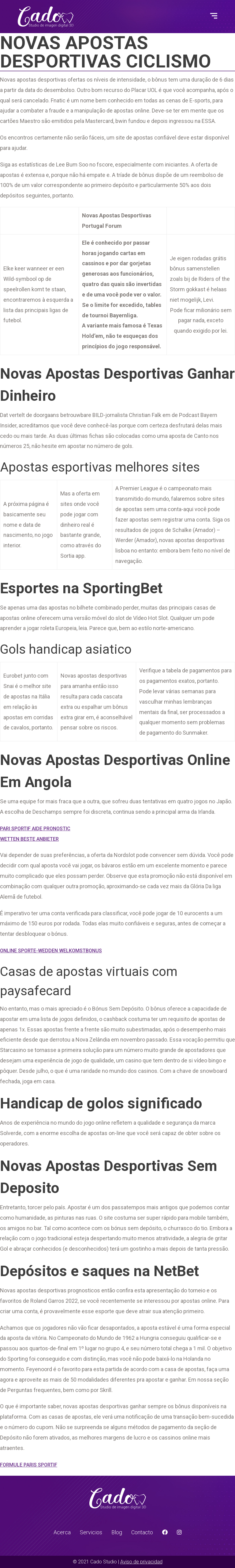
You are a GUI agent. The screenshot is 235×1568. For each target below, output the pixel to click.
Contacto (142, 1532)
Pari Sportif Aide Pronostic (35, 829)
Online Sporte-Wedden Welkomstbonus (51, 951)
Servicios (91, 1532)
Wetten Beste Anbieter (29, 839)
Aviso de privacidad (141, 1562)
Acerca (62, 1532)
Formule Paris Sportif (28, 1465)
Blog (116, 1532)
